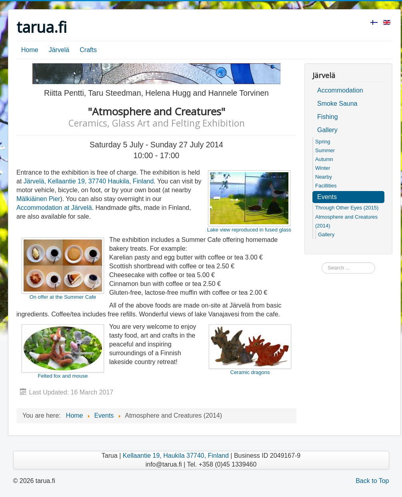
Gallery (327, 130)
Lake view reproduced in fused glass (249, 201)
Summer (325, 150)
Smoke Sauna (337, 103)
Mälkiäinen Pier (38, 198)
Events (327, 196)
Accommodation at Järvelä (54, 207)
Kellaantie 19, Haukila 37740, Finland (176, 455)
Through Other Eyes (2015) (346, 208)
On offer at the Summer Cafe (63, 268)
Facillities (325, 186)
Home (29, 49)
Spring (322, 142)
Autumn (324, 159)
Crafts (88, 49)
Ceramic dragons (250, 349)
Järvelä (59, 49)
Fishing (327, 116)
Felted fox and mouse (63, 351)
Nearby (323, 177)
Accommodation (340, 90)
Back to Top (372, 480)
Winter (322, 168)
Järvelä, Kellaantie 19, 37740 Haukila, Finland (89, 181)
